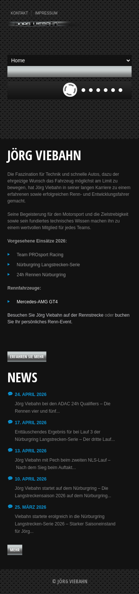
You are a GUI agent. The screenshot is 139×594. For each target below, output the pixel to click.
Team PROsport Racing (40, 254)
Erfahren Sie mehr (27, 356)
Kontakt (19, 13)
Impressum (46, 13)
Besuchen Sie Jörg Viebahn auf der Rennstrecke (55, 315)
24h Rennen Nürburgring (41, 274)
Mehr (15, 549)
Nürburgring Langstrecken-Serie (48, 264)
